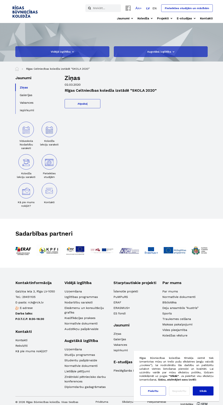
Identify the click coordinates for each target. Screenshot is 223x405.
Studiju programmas (79, 355)
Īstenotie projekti (125, 291)
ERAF (117, 302)
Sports (167, 313)
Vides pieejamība (174, 330)
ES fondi (119, 313)
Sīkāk (203, 390)
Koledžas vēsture (174, 335)
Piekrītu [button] (153, 390)
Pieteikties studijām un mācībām (187, 8)
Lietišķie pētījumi (77, 371)
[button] (138, 8)
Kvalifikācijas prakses (79, 318)
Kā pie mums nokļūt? (31, 351)
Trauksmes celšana (176, 319)
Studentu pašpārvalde (80, 360)
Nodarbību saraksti (78, 302)
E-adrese (26, 308)
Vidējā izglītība (62, 51)
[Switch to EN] (154, 8)
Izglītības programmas (81, 297)
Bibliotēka (169, 302)
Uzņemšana (73, 291)
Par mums (170, 291)
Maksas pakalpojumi (177, 324)
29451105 (29, 297)
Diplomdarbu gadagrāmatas (85, 387)
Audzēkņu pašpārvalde (81, 329)
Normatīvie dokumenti (81, 323)
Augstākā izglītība (160, 51)
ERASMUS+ (121, 308)
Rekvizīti (21, 345)
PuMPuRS (120, 297)
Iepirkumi (120, 350)
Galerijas (119, 339)
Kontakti (21, 340)
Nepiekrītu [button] (179, 390)
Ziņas (117, 334)
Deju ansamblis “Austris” (180, 308)
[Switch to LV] (148, 8)
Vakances (120, 345)
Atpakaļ (82, 103)
